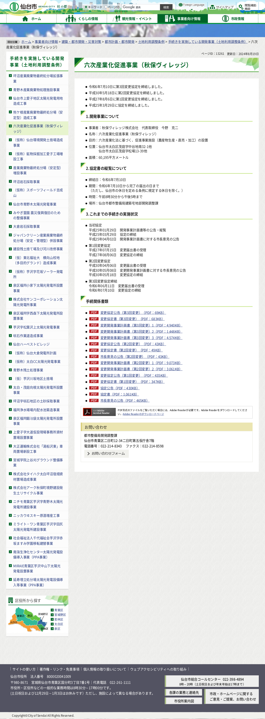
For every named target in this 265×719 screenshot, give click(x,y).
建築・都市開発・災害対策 (81, 41)
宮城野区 (60, 615)
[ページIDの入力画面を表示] (159, 18)
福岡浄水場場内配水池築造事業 (36, 409)
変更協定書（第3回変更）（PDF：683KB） (132, 318)
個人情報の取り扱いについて (104, 669)
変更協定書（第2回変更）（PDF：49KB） (131, 350)
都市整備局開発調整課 (100, 435)
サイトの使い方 (24, 669)
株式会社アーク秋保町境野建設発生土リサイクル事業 (38, 490)
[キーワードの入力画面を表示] (139, 18)
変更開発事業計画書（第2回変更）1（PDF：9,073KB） (141, 362)
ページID (165, 18)
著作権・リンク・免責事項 (59, 669)
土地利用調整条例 (151, 41)
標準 (206, 5)
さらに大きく (216, 11)
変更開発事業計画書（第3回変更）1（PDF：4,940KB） (141, 325)
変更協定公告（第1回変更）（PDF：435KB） (134, 375)
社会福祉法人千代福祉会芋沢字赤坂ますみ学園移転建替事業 (38, 540)
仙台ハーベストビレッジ (31, 344)
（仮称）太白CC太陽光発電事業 (36, 361)
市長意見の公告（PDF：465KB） (125, 400)
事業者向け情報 (46, 41)
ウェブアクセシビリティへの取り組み (158, 669)
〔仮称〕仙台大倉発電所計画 (34, 352)
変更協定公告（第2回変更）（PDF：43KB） (133, 344)
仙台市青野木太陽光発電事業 (34, 204)
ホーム (26, 41)
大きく (199, 11)
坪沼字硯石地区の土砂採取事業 (36, 400)
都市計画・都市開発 (120, 41)
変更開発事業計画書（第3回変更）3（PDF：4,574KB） (141, 337)
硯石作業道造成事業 (28, 335)
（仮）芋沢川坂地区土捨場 (33, 378)
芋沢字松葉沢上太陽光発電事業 (36, 326)
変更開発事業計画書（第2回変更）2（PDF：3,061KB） (141, 369)
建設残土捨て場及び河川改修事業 (38, 248)
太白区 (58, 624)
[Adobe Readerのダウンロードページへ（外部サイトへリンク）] (99, 410)
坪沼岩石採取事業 (26, 181)
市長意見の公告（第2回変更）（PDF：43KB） (135, 356)
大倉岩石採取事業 (26, 226)
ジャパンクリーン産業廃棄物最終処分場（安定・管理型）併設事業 (38, 238)
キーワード (147, 18)
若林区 (58, 619)
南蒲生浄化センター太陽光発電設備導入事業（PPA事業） (38, 554)
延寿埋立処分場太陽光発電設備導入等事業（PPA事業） (38, 582)
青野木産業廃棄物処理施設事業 (36, 89)
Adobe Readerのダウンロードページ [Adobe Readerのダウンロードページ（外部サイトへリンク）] (143, 414)
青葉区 (58, 610)
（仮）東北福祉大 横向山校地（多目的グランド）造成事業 (36, 260)
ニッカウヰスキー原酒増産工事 (36, 515)
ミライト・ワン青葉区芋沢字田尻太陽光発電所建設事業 (38, 527)
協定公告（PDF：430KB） (120, 388)
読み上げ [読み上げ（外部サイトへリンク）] (170, 5)
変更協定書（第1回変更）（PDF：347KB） (132, 381)
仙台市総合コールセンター (201, 679)
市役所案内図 (184, 700)
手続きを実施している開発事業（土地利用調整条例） (208, 41)
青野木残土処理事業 (28, 369)
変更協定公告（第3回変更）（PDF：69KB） (133, 312)
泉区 (57, 629)
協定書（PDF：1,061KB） (119, 394)
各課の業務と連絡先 (184, 692)
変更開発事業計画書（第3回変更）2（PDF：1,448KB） (141, 331)
